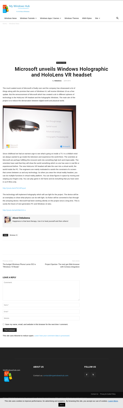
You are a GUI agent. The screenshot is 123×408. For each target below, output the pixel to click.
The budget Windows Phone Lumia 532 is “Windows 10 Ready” (19, 265)
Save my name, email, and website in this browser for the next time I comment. (36, 324)
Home (5, 24)
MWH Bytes (87, 18)
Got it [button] (62, 405)
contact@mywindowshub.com (55, 375)
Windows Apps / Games (50, 18)
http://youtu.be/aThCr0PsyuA (14, 188)
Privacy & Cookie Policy (108, 394)
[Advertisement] (61, 43)
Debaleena (57, 81)
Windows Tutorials (28, 18)
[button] (117, 18)
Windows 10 (13, 235)
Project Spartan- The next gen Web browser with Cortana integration (62, 265)
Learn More (113, 401)
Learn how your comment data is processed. (52, 336)
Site (97, 18)
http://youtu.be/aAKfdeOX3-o (14, 210)
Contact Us (94, 394)
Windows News (10, 18)
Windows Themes (72, 18)
